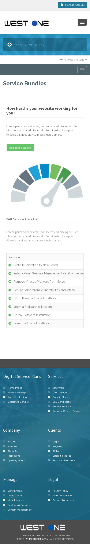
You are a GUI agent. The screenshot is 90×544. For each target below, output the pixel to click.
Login (53, 441)
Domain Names (59, 397)
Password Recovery (61, 460)
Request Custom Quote (64, 411)
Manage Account (73, 4)
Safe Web (56, 387)
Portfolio (10, 446)
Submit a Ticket (59, 455)
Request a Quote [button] (21, 148)
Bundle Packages (15, 392)
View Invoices (13, 500)
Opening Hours (14, 460)
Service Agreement (61, 500)
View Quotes (12, 495)
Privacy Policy (58, 490)
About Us (10, 451)
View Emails (12, 490)
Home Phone (12, 387)
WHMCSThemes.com (37, 539)
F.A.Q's (9, 441)
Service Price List (60, 406)
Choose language (73, 59)
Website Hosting (15, 397)
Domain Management (17, 509)
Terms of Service (60, 495)
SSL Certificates (59, 401)
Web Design (57, 392)
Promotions (11, 455)
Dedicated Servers (16, 401)
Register (55, 446)
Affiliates (55, 451)
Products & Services (16, 505)
